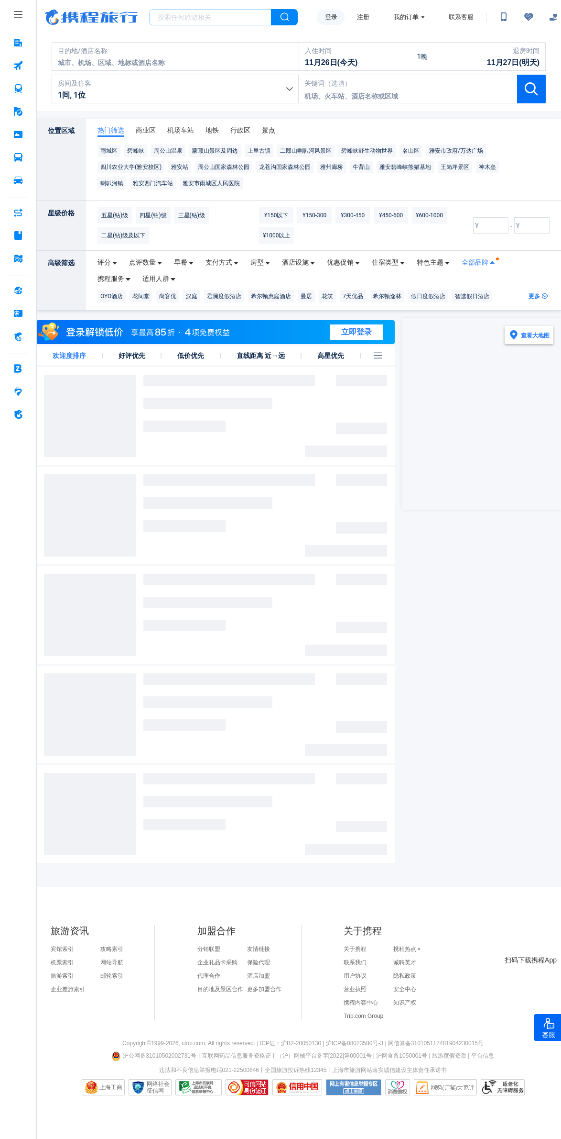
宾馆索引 (62, 949)
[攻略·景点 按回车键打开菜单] (18, 235)
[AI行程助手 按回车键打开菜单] (18, 212)
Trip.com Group (363, 1016)
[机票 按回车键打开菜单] (18, 66)
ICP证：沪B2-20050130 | (293, 1043)
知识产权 (404, 1002)
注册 (363, 17)
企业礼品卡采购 (217, 962)
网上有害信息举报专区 (353, 1087)
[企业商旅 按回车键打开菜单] (18, 368)
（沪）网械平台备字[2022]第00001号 (324, 1055)
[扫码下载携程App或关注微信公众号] (503, 17)
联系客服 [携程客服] (461, 17)
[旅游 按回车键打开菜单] (18, 111)
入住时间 (318, 51)
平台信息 (482, 1055)
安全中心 (404, 989)
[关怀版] (553, 17)
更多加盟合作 (264, 989)
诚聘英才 (404, 962)
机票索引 (62, 962)
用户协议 (355, 975)
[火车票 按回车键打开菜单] (18, 88)
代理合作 (208, 975)
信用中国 (297, 1087)
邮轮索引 (111, 975)
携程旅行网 (91, 17)
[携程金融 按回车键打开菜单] (18, 336)
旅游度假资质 (449, 1055)
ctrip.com (193, 1043)
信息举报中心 (198, 1087)
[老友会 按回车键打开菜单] (18, 391)
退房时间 (526, 51)
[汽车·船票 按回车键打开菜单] (18, 157)
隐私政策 (404, 975)
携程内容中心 (361, 1002)
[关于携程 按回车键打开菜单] (18, 414)
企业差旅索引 (68, 989)
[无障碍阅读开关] (528, 17)
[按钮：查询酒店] (531, 89)
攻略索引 (111, 949)
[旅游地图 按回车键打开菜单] (18, 258)
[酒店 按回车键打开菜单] (18, 43)
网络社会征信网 (158, 1087)
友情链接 (258, 949)
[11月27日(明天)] (495, 56)
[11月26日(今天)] (349, 56)
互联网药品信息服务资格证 (236, 1055)
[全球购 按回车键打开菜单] (18, 290)
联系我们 (355, 962)
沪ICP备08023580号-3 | (357, 1043)
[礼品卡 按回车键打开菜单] (18, 313)
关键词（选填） (327, 83)
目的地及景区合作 (220, 989)
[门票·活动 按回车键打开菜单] (18, 134)
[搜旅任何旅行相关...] (210, 17)
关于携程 (355, 949)
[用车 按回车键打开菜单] (18, 180)
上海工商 (110, 1087)
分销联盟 (208, 949)
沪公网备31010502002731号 (154, 1055)
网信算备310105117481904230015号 (436, 1043)
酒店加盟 (258, 975)
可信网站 (247, 1087)
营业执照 (355, 989)
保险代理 (258, 962)
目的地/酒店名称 (83, 51)
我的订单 (406, 17)
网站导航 (111, 962)
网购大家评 (445, 1087)
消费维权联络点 (397, 1087)
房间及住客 (74, 83)
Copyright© (136, 1043)
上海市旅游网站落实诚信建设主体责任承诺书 (389, 1070)
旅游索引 (62, 975)
